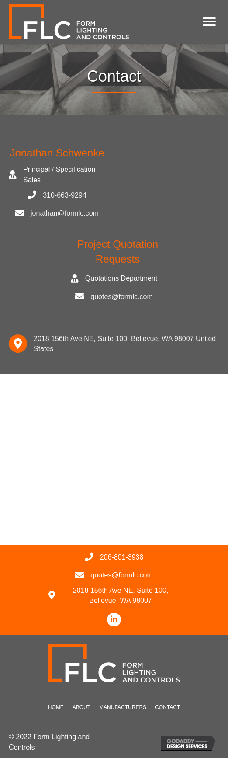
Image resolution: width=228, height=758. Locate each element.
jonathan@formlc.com (65, 213)
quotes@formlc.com (121, 296)
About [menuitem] (81, 707)
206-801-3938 (122, 557)
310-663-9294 (64, 195)
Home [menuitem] (56, 707)
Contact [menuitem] (167, 707)
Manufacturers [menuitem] (122, 707)
